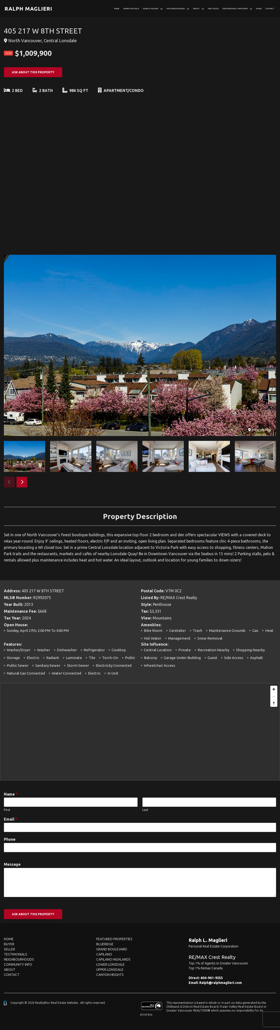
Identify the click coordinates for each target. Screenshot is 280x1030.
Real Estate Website (65, 1002)
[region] (140, 731)
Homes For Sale (131, 9)
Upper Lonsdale (109, 970)
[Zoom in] (273, 689)
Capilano (104, 954)
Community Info (18, 964)
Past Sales (213, 9)
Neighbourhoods (175, 9)
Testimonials (15, 954)
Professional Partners (235, 9)
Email (10, 819)
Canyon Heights (110, 975)
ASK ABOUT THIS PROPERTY (33, 72)
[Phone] (140, 847)
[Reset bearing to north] (273, 703)
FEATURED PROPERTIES (114, 939)
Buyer (9, 944)
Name (11, 794)
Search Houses (150, 9)
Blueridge (105, 944)
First (7, 809)
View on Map (259, 430)
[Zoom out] (273, 696)
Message (12, 864)
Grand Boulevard (111, 949)
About (196, 9)
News (259, 9)
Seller (9, 949)
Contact (269, 9)
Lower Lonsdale (110, 964)
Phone (10, 839)
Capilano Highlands (113, 959)
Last (145, 809)
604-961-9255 (212, 978)
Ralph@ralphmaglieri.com (220, 983)
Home (116, 9)
